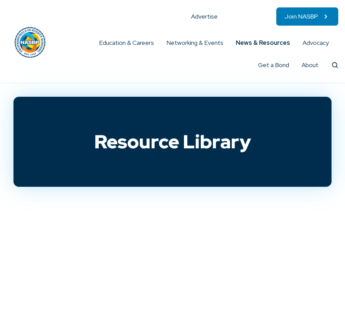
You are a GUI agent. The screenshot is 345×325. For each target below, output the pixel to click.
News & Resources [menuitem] (263, 43)
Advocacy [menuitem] (316, 43)
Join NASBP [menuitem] (301, 16)
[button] (154, 43)
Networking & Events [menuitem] (194, 43)
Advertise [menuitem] (204, 16)
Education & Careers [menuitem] (126, 43)
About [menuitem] (310, 65)
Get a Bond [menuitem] (273, 65)
